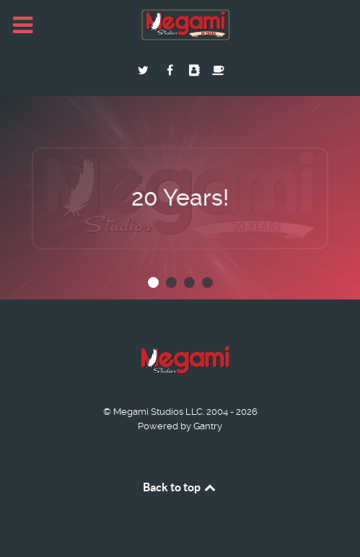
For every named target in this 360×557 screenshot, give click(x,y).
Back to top (180, 487)
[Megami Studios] (180, 26)
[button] (153, 282)
